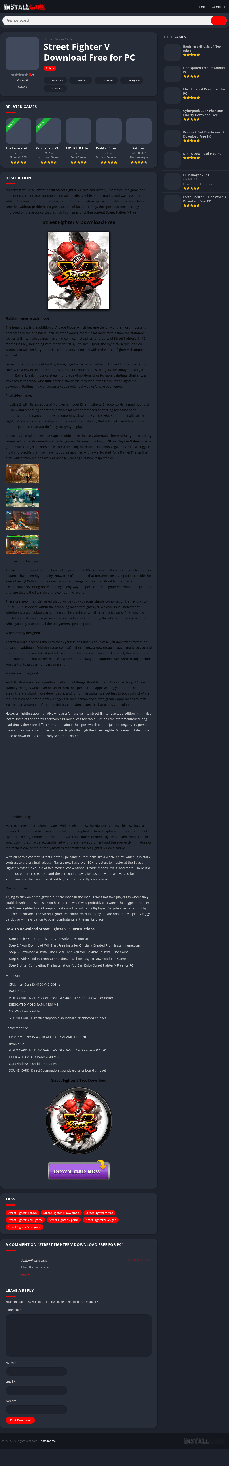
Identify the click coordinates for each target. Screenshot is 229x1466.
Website (11, 1403)
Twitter (79, 82)
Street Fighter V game (63, 1222)
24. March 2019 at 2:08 (137, 1262)
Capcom (76, 203)
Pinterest (105, 82)
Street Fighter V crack (22, 1215)
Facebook (54, 82)
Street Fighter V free (99, 1215)
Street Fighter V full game (25, 1222)
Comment (13, 1312)
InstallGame (48, 1443)
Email (10, 1384)
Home (200, 7)
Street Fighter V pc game (24, 1229)
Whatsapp (54, 90)
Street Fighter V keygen (100, 1222)
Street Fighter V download (61, 1215)
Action (71, 41)
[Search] (114, 22)
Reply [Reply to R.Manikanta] (25, 1277)
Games (216, 7)
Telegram (131, 82)
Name (11, 1365)
